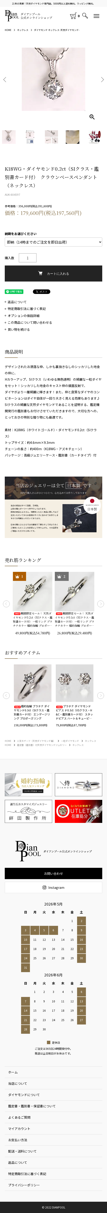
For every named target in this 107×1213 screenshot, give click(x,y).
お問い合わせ (53, 873)
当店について (17, 1083)
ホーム (13, 1072)
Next (102, 79)
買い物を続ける (19, 329)
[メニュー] (96, 16)
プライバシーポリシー (24, 1185)
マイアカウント (19, 1128)
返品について (17, 302)
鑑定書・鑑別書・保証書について (32, 1106)
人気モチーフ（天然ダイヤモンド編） (36, 741)
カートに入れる (53, 273)
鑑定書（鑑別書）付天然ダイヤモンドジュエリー (42, 745)
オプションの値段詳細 (23, 316)
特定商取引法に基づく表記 (27, 309)
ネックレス (22, 30)
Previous (5, 79)
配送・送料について (22, 1151)
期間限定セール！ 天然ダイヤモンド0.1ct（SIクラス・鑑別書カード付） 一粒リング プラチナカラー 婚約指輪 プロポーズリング (74, 619)
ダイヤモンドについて (24, 1094)
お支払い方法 (17, 1140)
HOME (8, 30)
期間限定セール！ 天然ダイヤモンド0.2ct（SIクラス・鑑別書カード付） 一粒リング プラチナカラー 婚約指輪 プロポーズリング (32, 619)
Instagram (53, 887)
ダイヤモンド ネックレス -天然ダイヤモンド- (56, 30)
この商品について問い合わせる (30, 322)
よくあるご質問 (19, 1117)
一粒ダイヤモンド (70, 741)
